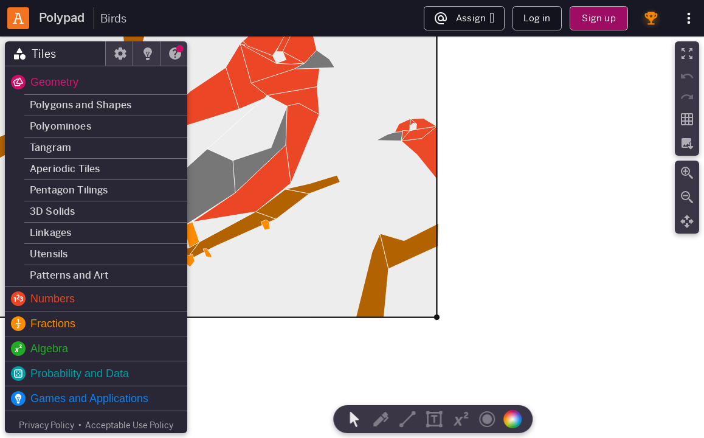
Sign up (598, 18)
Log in (536, 18)
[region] (352, 237)
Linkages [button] (50, 232)
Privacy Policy (46, 425)
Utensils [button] (48, 254)
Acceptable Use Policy (129, 425)
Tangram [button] (50, 147)
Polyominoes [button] (60, 126)
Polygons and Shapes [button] (80, 105)
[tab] (55, 53)
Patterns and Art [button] (69, 275)
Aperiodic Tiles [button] (65, 168)
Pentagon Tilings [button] (69, 190)
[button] (96, 82)
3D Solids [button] (52, 211)
